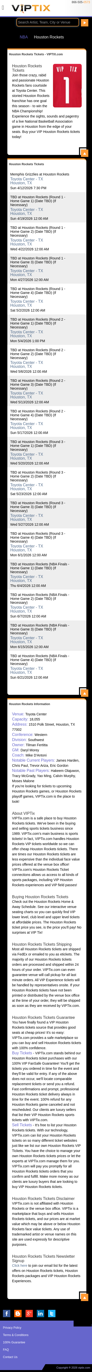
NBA (23, 37)
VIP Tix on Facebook (6, 1313)
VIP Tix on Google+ (29, 1313)
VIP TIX (31, 10)
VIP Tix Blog (18, 1313)
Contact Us (10, 1357)
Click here (19, 1265)
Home (9, 36)
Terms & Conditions (15, 1335)
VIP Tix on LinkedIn (40, 1313)
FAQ (6, 1349)
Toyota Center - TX (26, 179)
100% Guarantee (14, 1342)
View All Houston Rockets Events (84, 693)
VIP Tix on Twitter (51, 1313)
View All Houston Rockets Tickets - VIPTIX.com (84, 153)
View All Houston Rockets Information (84, 1297)
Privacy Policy (12, 1327)
